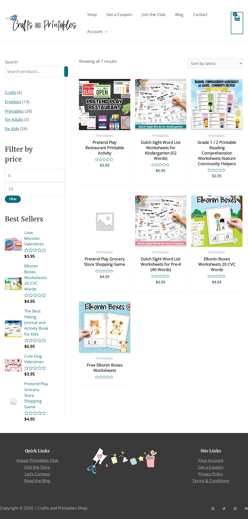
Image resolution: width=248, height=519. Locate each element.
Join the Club (153, 14)
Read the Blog (37, 480)
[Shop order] (215, 63)
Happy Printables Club (37, 460)
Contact (200, 14)
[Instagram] (235, 508)
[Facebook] (213, 508)
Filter (12, 199)
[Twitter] (224, 508)
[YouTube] (246, 508)
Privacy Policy (210, 473)
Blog (179, 14)
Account (94, 31)
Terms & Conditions (210, 480)
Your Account (210, 460)
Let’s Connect (37, 473)
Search (11, 62)
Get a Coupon (119, 14)
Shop (92, 14)
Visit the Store (37, 467)
